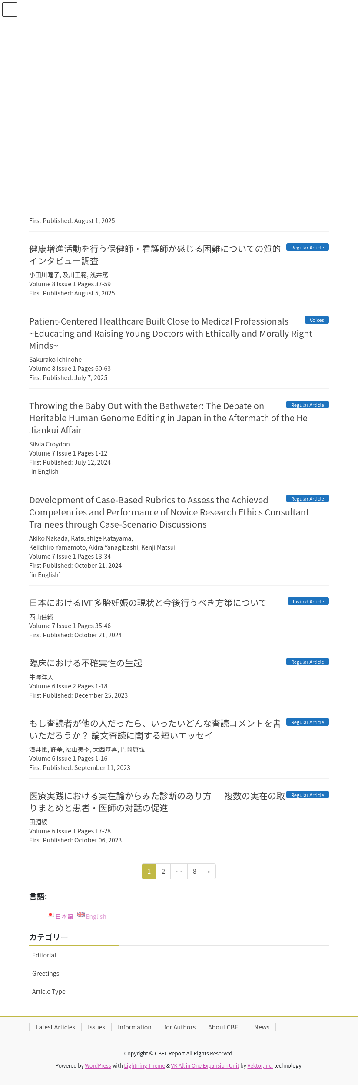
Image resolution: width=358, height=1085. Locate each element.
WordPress (98, 1065)
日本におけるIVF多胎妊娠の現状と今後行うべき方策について (148, 602)
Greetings (45, 973)
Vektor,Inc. (260, 1065)
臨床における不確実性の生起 (85, 662)
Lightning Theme (144, 1065)
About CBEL (225, 1027)
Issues (96, 1027)
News (262, 1027)
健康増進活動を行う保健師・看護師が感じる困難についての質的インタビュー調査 (155, 254)
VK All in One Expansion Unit (205, 1065)
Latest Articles (55, 1027)
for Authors (180, 1027)
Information (135, 1027)
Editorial (44, 955)
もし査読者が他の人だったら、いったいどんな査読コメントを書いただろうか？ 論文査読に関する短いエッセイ (155, 729)
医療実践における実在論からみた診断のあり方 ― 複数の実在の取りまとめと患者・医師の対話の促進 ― (157, 801)
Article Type (49, 991)
